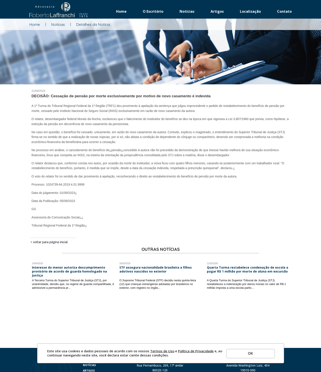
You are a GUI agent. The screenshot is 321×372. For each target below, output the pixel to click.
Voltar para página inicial (50, 242)
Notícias (187, 11)
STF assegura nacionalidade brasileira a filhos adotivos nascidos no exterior (155, 269)
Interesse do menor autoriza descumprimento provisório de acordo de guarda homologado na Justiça (69, 271)
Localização (250, 11)
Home (121, 11)
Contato (284, 11)
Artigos (217, 11)
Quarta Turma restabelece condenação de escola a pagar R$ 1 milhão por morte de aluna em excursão (247, 269)
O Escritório (153, 11)
